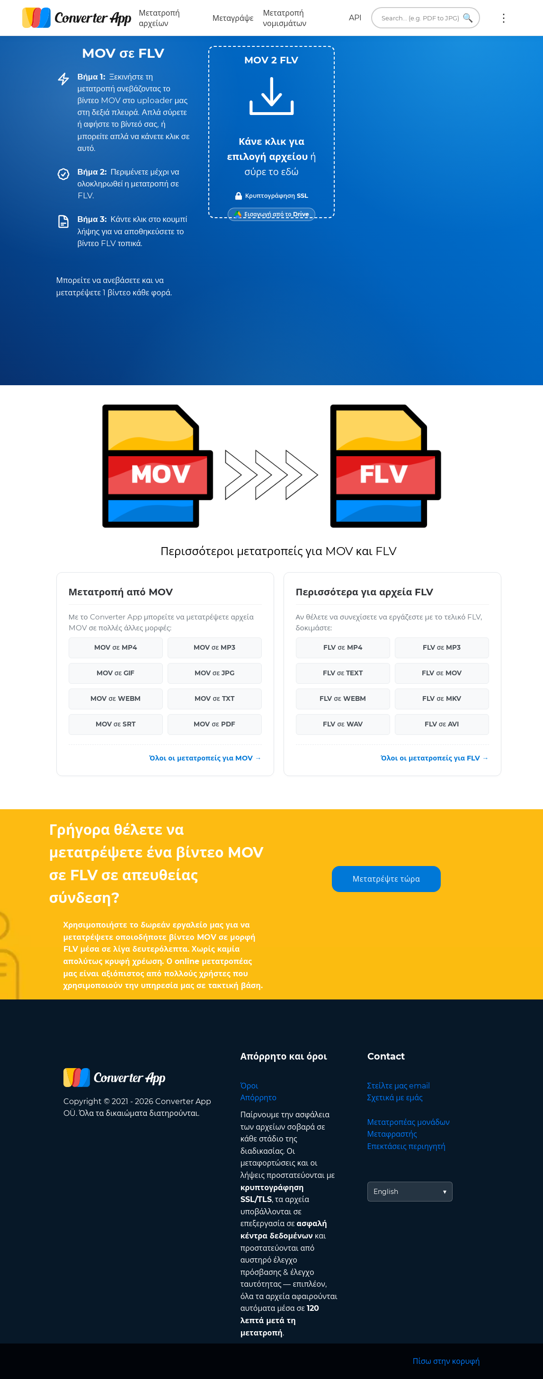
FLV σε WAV (343, 724)
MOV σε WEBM (115, 698)
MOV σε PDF (214, 724)
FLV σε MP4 (342, 647)
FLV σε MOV (442, 673)
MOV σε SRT (116, 724)
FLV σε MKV (441, 698)
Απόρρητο (258, 1097)
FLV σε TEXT (343, 673)
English (386, 1191)
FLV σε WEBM (343, 698)
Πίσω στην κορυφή (446, 1361)
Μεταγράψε (233, 18)
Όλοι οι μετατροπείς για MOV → (205, 758)
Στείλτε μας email (398, 1085)
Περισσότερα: (503, 18)
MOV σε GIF (116, 673)
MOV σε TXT (214, 698)
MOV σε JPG (215, 673)
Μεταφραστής (392, 1134)
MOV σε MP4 (115, 647)
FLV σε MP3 (442, 647)
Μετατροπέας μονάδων (408, 1122)
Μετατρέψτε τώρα (386, 879)
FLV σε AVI (442, 724)
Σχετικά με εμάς (395, 1097)
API (355, 17)
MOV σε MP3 (215, 647)
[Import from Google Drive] (271, 214)
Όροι (249, 1085)
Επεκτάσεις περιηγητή (406, 1146)
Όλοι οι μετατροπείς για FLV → (435, 758)
